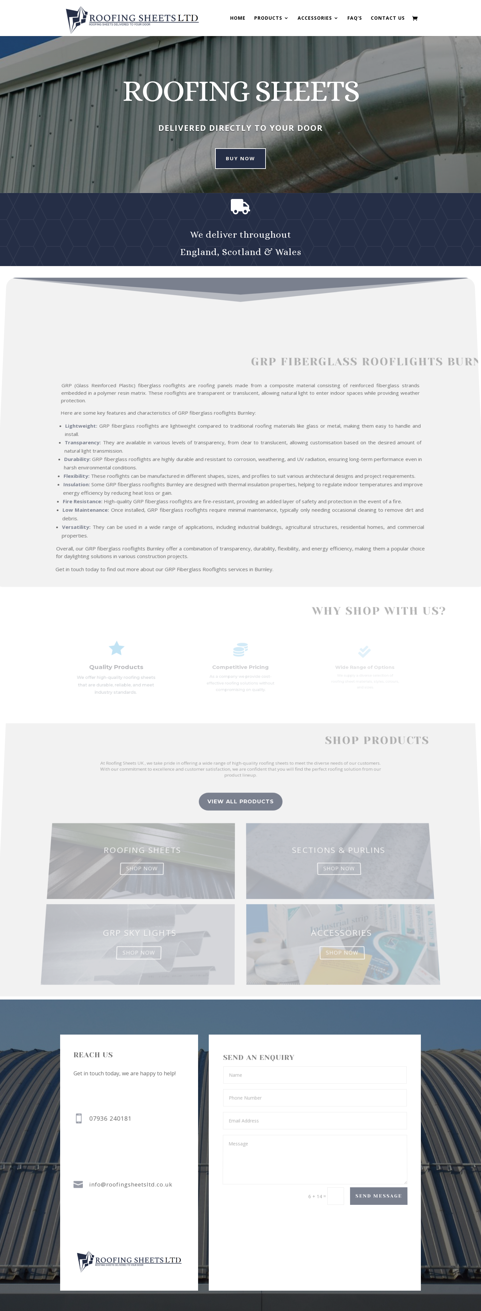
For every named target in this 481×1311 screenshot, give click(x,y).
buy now (230, 158)
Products (268, 18)
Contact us (388, 18)
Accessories (315, 18)
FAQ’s (354, 18)
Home (238, 18)
